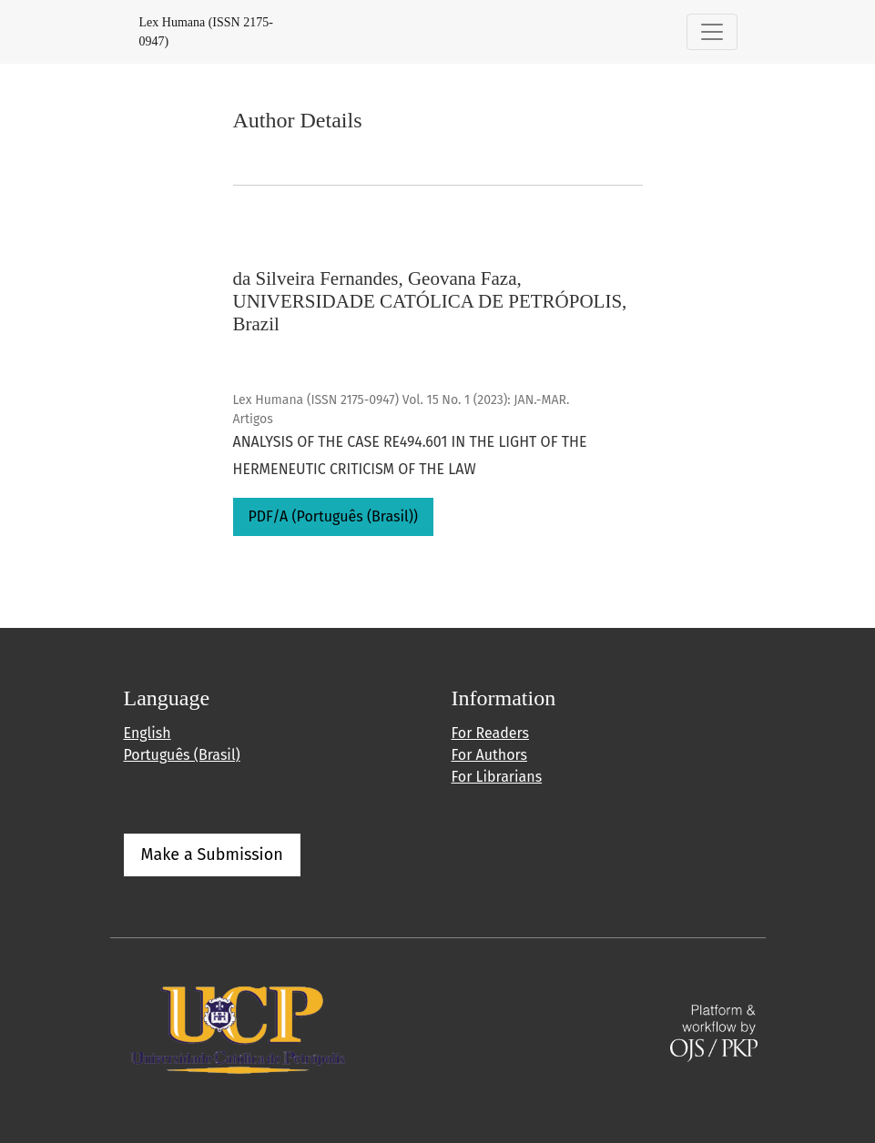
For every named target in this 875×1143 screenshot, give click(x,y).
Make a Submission (212, 855)
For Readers (490, 733)
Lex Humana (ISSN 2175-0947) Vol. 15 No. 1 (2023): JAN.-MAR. (401, 400)
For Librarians (497, 776)
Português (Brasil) (182, 755)
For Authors (489, 755)
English (147, 733)
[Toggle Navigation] (712, 32)
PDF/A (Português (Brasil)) (334, 516)
